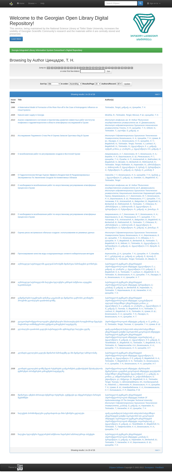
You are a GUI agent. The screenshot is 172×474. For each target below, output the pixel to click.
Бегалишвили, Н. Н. (130, 141)
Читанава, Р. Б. (112, 201)
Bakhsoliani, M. (154, 159)
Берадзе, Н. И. (111, 157)
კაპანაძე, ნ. (110, 288)
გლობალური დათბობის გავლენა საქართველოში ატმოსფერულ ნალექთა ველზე (54, 329)
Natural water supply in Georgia (31, 115)
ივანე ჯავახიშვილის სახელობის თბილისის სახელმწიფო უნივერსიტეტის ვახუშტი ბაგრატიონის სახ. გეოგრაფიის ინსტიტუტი (130, 416)
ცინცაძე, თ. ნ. (144, 322)
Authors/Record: (108, 84)
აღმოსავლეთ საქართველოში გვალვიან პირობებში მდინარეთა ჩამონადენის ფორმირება (57, 264)
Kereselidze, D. (111, 259)
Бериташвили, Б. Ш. (128, 157)
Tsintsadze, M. (141, 259)
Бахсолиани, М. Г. (132, 154)
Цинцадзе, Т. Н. (139, 107)
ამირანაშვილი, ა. (112, 207)
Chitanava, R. (151, 204)
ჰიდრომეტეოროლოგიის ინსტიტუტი (121, 322)
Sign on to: (153, 3)
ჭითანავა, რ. (153, 209)
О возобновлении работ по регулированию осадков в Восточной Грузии (49, 154)
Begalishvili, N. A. (112, 272)
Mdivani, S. (125, 243)
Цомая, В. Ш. (150, 311)
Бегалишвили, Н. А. (128, 138)
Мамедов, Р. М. (133, 390)
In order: (65, 84)
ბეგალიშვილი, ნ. (129, 167)
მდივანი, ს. (154, 246)
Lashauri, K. (150, 144)
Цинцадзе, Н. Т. (147, 141)
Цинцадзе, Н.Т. (144, 348)
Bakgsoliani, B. (141, 201)
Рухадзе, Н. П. (125, 159)
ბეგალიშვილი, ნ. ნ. (140, 246)
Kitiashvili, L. (113, 385)
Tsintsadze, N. (124, 146)
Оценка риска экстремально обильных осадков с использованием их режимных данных (56, 233)
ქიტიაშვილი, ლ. (112, 379)
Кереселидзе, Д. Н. (113, 254)
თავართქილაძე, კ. (146, 337)
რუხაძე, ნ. (138, 170)
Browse (32, 3)
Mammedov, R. (125, 385)
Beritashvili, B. (135, 162)
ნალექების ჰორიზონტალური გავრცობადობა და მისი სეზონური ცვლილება (51, 413)
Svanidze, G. (139, 178)
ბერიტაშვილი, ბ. (112, 209)
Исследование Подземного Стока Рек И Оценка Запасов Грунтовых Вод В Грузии (53, 135)
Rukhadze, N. (127, 165)
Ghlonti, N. (151, 128)
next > (157, 94)
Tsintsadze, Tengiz (112, 107)
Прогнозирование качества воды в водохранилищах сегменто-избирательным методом (56, 254)
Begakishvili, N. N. (125, 361)
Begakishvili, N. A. (151, 358)
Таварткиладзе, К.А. (127, 345)
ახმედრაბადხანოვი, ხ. (124, 377)
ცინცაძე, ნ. (156, 149)
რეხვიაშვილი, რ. (115, 170)
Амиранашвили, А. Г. (114, 154)
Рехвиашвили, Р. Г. (146, 157)
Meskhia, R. (110, 115)
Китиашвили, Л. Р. (118, 390)
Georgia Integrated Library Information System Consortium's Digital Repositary (47, 50)
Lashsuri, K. (110, 311)
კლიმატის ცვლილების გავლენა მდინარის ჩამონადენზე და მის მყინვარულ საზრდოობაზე (57, 353)
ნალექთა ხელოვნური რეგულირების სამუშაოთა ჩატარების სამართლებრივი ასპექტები (56, 434)
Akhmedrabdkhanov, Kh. (132, 382)
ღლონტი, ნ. (122, 131)
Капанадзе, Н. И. (144, 290)
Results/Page (88, 84)
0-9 (49, 68)
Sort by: (43, 84)
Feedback (160, 467)
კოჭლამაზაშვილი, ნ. (145, 377)
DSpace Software (116, 467)
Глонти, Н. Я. (125, 128)
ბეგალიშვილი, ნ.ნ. (142, 149)
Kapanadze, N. (140, 165)
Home (20, 3)
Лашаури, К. (143, 314)
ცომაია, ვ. (116, 149)
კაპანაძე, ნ (149, 170)
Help (42, 3)
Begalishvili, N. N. (112, 243)
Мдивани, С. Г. (147, 238)
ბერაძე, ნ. (142, 167)
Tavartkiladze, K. (112, 343)
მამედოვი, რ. (126, 379)
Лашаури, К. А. (114, 141)
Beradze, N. (123, 162)
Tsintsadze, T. (110, 131)
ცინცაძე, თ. (126, 107)
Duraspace (149, 467)
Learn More (16, 39)
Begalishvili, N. (111, 144)
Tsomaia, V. (139, 144)
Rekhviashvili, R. (149, 162)
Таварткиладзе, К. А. (126, 427)
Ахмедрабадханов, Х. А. (132, 387)
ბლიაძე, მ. (151, 256)
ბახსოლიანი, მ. (114, 167)
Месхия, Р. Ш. (138, 115)
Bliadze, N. (152, 259)
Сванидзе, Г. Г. (111, 175)
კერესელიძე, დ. (117, 256)
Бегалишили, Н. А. (149, 154)
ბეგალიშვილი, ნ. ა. (139, 146)
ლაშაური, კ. (127, 149)
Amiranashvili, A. (140, 159)
